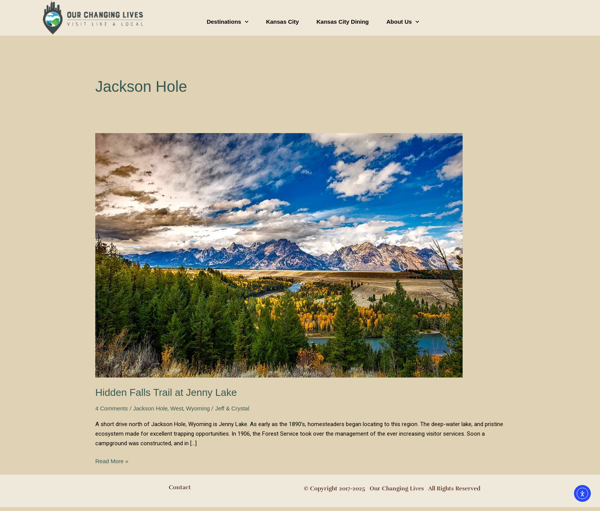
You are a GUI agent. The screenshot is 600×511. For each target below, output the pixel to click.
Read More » (112, 460)
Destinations (227, 22)
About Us (402, 22)
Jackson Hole (150, 408)
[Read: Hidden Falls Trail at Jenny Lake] (279, 255)
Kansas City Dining (342, 21)
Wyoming (198, 408)
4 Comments (111, 408)
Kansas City (282, 21)
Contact (180, 487)
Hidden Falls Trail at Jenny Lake (166, 392)
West (176, 408)
